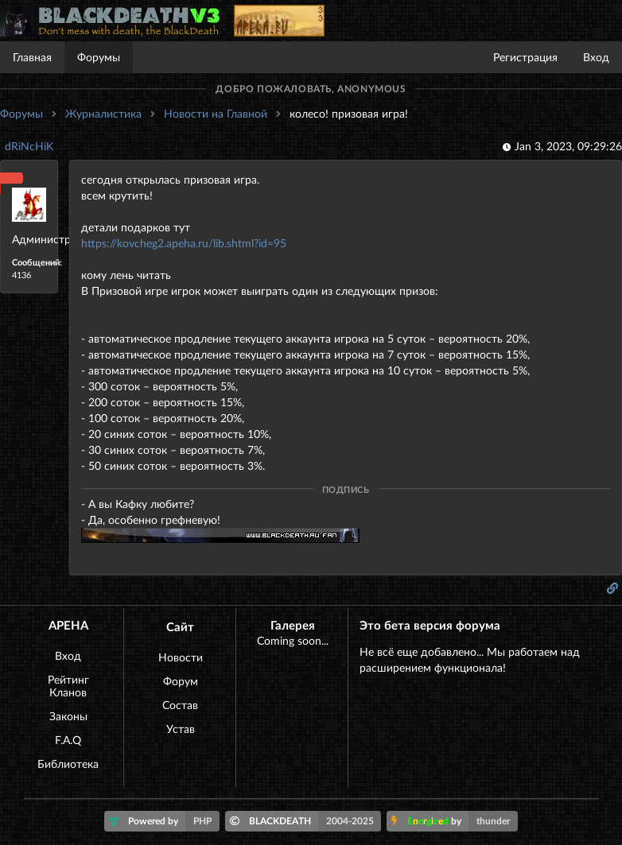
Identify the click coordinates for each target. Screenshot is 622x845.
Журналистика (103, 113)
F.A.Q (68, 739)
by (454, 821)
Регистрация (525, 57)
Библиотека (68, 763)
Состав (180, 704)
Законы (68, 716)
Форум (180, 681)
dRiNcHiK (29, 146)
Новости (180, 657)
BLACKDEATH (306, 821)
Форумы (98, 57)
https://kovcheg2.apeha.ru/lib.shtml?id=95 (183, 243)
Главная (32, 57)
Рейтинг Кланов (68, 686)
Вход (596, 57)
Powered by (164, 821)
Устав (180, 728)
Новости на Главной (215, 113)
